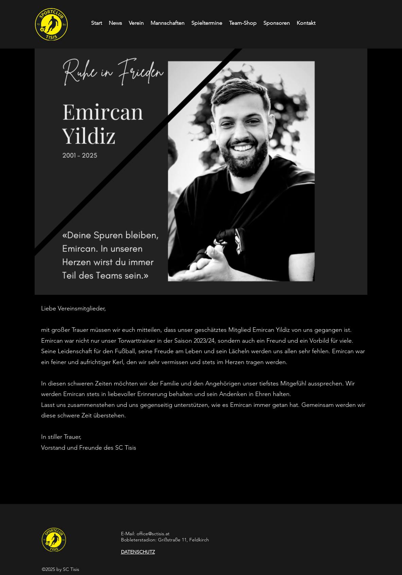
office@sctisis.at (153, 534)
